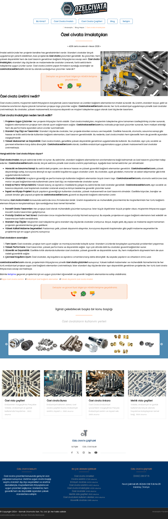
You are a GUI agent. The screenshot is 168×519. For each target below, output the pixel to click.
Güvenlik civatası (84, 500)
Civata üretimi (84, 479)
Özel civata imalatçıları (84, 488)
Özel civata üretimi (84, 485)
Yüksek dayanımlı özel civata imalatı (77, 279)
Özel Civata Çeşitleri (91, 21)
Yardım (165, 511)
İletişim (126, 21)
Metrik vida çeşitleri (84, 494)
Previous (6, 344)
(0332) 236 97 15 (141, 476)
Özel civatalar (84, 491)
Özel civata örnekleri (84, 476)
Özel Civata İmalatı (63, 21)
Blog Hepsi (79, 27)
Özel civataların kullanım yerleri (84, 321)
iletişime (12, 274)
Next (161, 344)
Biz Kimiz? (41, 21)
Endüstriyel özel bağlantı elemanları (42, 279)
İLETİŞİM (75, 447)
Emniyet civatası (84, 482)
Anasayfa (68, 27)
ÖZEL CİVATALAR (89, 447)
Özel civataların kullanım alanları (84, 497)
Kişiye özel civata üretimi (13, 279)
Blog (112, 21)
